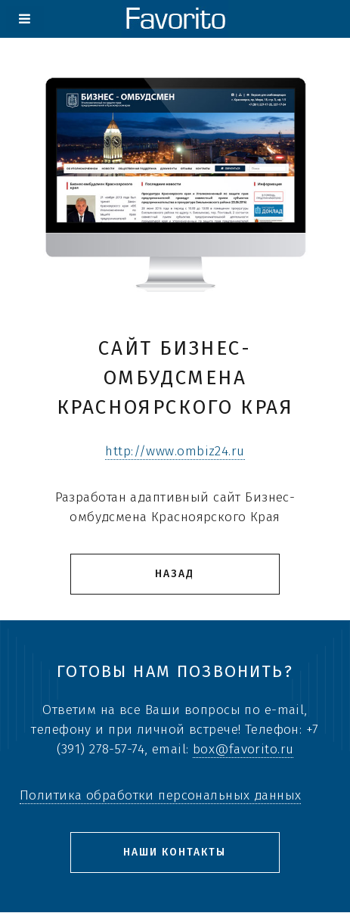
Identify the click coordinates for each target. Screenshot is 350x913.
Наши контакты (174, 852)
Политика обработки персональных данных (160, 795)
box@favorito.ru (243, 749)
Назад (174, 573)
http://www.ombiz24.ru (174, 451)
